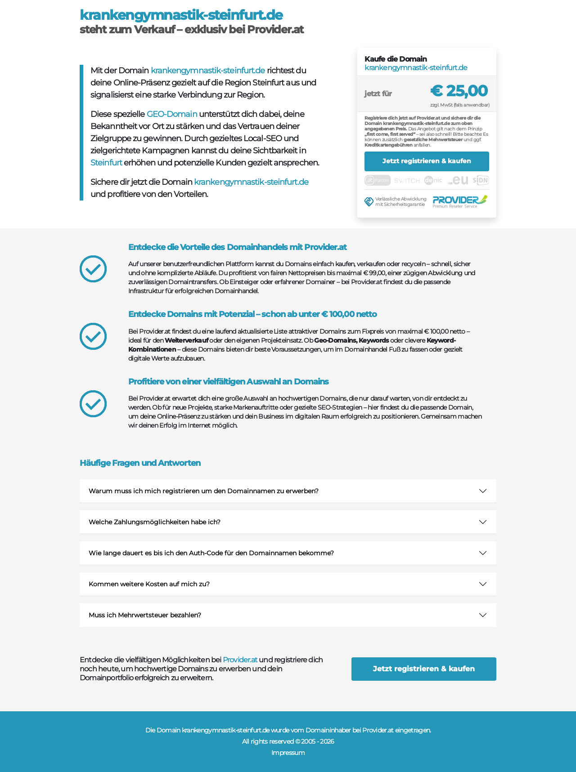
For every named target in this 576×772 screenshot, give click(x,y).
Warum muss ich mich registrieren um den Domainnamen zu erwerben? (204, 491)
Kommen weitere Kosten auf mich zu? (149, 584)
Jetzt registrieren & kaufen (426, 161)
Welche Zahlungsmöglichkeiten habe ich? (154, 522)
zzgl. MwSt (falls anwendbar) (459, 105)
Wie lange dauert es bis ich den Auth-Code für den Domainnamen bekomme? (211, 553)
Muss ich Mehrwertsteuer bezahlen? (145, 615)
